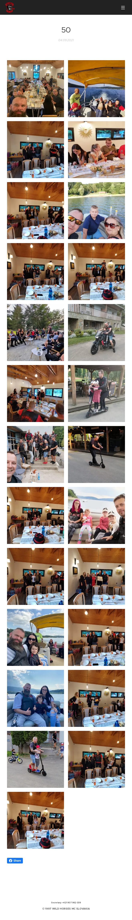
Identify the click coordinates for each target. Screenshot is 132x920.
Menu (123, 7)
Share (15, 860)
